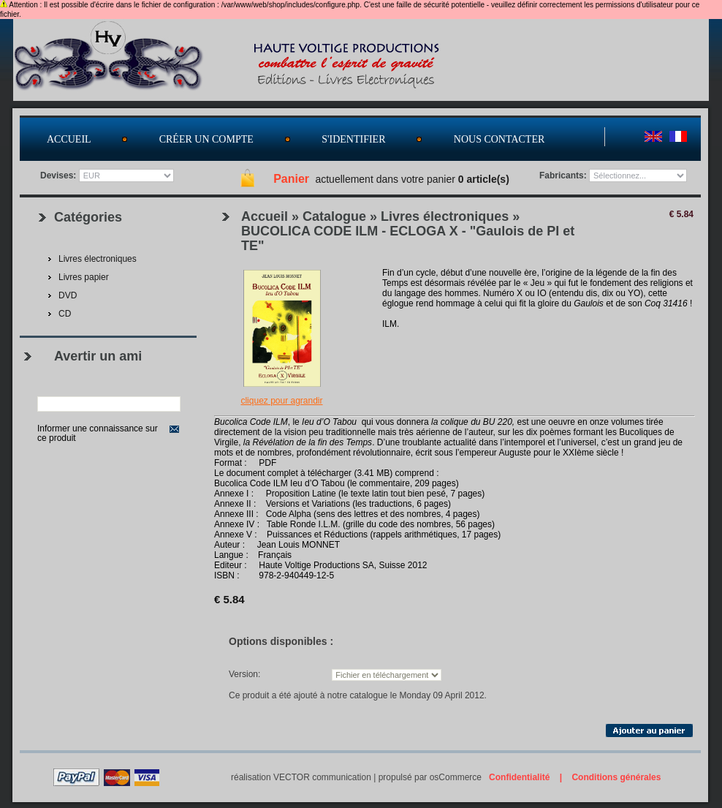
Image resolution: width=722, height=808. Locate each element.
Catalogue (334, 216)
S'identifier (353, 139)
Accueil (69, 139)
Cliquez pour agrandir (281, 401)
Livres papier (83, 277)
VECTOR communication (322, 777)
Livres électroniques (445, 216)
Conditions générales (616, 777)
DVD (67, 295)
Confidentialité (519, 777)
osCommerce (456, 777)
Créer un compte (206, 139)
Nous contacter (499, 139)
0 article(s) (483, 179)
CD (64, 314)
